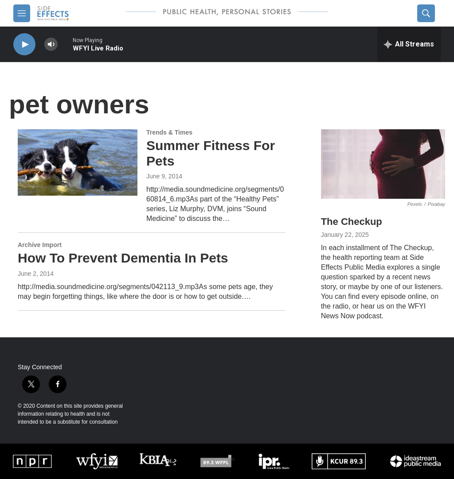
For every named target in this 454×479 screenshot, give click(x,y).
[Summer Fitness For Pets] (77, 162)
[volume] (51, 44)
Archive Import (40, 244)
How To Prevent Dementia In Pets (123, 258)
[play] (24, 44)
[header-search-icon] (426, 13)
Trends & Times (169, 132)
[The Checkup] (383, 164)
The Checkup (351, 221)
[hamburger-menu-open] (21, 13)
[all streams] (409, 44)
